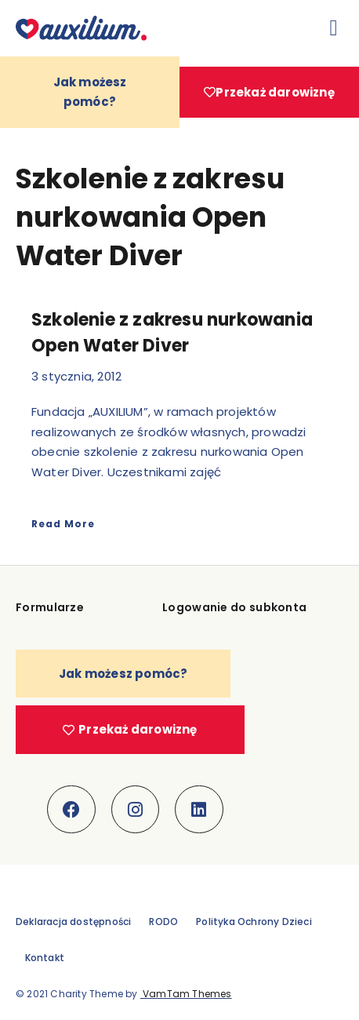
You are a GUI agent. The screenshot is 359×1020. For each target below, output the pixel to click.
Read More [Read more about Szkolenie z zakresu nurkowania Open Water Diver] (63, 523)
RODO (163, 921)
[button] (334, 28)
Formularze (50, 607)
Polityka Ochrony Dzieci (254, 921)
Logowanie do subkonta (234, 607)
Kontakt (44, 957)
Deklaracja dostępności (73, 921)
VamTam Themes (186, 993)
